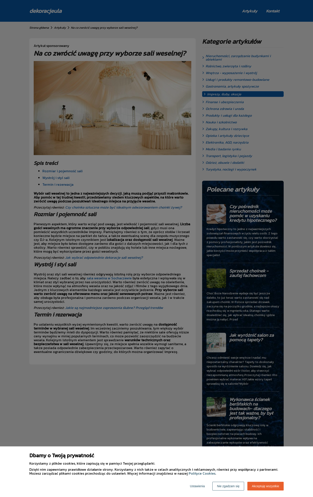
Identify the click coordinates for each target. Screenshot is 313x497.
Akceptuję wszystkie (265, 486)
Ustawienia (197, 486)
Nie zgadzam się (228, 486)
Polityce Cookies (202, 473)
